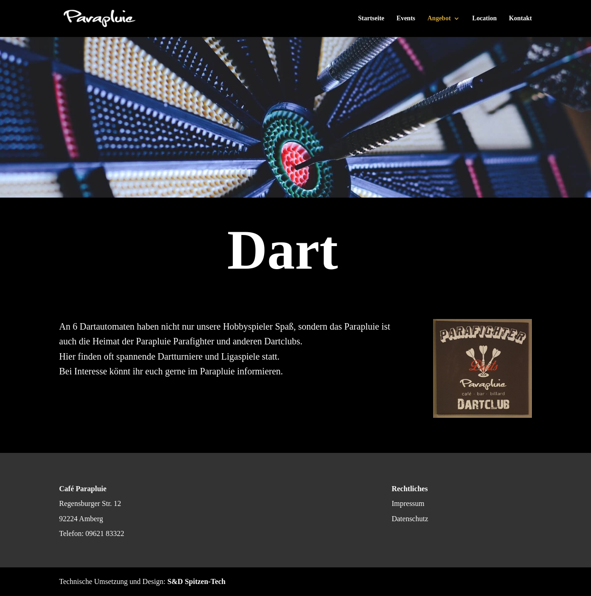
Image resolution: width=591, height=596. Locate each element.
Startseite (371, 18)
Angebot (439, 18)
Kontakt (520, 18)
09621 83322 (104, 533)
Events (406, 18)
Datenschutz (410, 519)
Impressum (408, 503)
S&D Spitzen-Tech (196, 581)
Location (484, 18)
